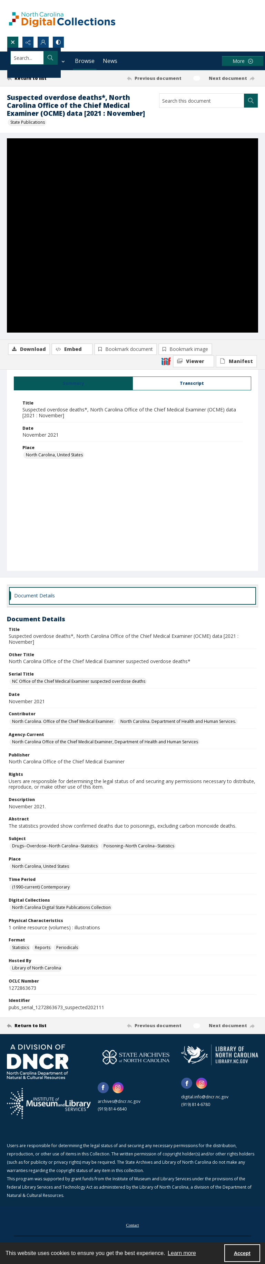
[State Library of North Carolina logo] (219, 1055)
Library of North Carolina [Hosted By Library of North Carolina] (36, 969)
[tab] (73, 384)
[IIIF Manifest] (236, 154)
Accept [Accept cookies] (242, 1253)
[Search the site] (106, 57)
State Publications (27, 122)
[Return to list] (39, 78)
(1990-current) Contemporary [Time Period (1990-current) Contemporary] (41, 888)
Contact (132, 1226)
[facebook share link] (103, 1088)
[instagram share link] (118, 1088)
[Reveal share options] (27, 42)
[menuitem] (132, 1226)
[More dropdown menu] (242, 61)
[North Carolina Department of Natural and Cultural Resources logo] (37, 1062)
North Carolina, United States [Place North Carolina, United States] (54, 456)
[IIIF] (165, 154)
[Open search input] (12, 42)
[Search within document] (251, 101)
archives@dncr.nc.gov (119, 1102)
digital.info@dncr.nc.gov (204, 1098)
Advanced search (28, 70)
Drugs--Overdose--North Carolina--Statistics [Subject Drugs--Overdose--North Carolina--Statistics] (55, 847)
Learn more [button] (182, 1253)
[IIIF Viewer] (193, 154)
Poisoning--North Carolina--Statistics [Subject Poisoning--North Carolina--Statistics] (139, 847)
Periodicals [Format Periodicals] (67, 949)
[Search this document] (201, 101)
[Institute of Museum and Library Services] (49, 1104)
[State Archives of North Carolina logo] (136, 1058)
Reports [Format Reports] (42, 949)
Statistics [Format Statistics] (20, 949)
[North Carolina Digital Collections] (62, 18)
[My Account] (43, 42)
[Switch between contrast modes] (58, 42)
